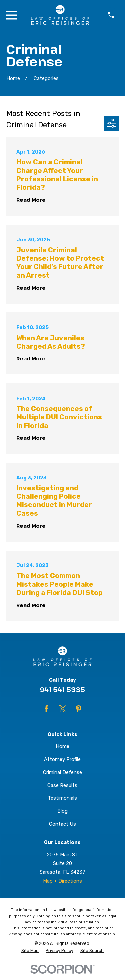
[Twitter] (62, 708)
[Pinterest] (78, 708)
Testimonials (62, 798)
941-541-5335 (62, 689)
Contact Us (62, 824)
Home (62, 746)
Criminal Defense (62, 772)
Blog (62, 811)
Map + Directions (62, 881)
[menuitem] (30, 950)
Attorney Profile (62, 759)
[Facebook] (46, 708)
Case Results (62, 785)
